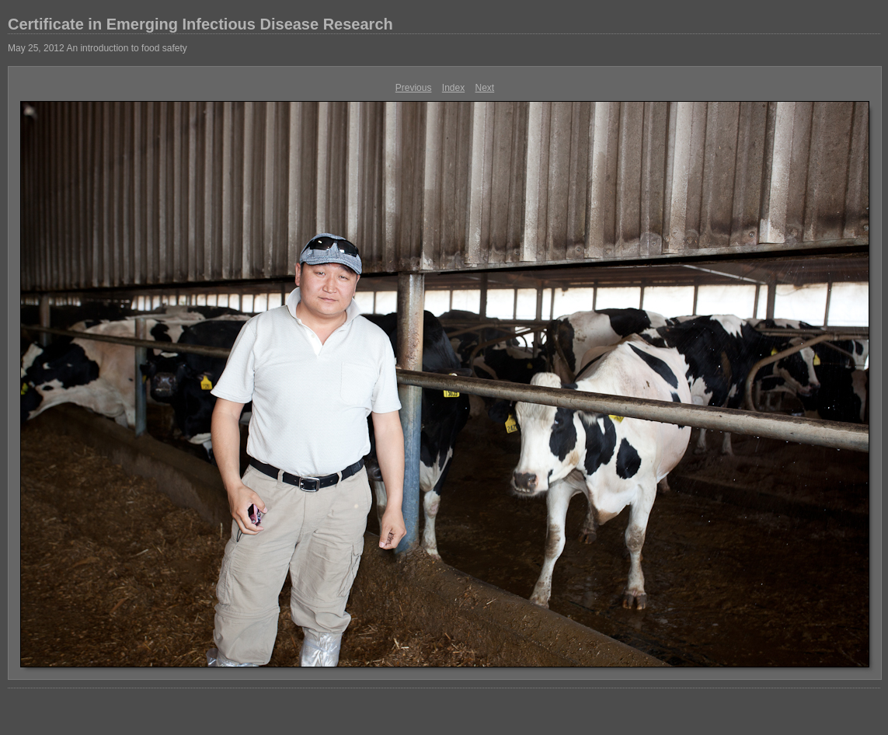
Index (453, 87)
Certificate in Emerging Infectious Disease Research (200, 24)
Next (485, 87)
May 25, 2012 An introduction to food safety (97, 48)
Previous (413, 87)
